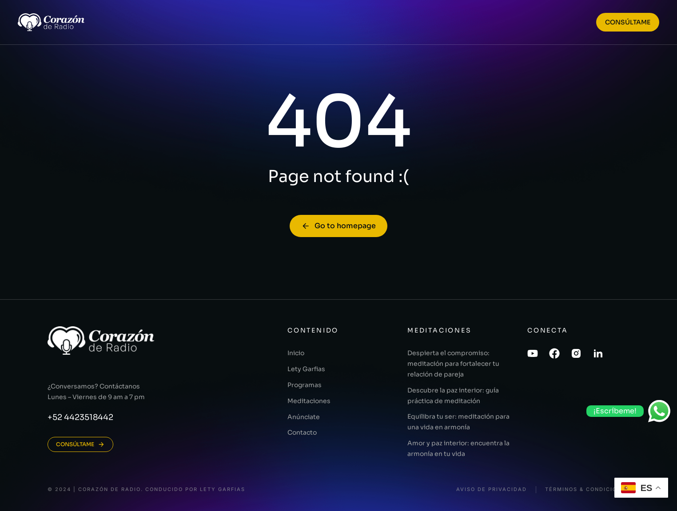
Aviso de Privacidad (491, 489)
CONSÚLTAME (627, 22)
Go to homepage (338, 225)
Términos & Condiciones (587, 489)
